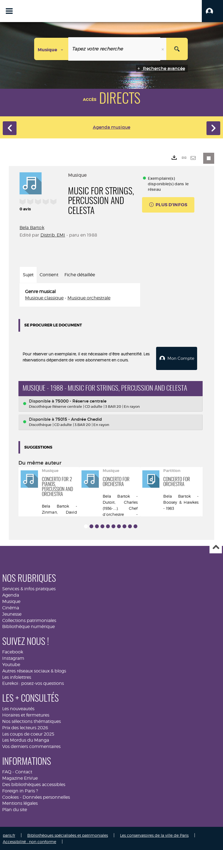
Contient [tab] (49, 274)
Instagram (13, 657)
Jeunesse (11, 613)
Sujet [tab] (28, 274)
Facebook (12, 651)
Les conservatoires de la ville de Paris (154, 834)
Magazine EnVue (20, 777)
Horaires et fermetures (25, 714)
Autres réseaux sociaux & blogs (34, 670)
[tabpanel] (80, 295)
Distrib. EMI (52, 235)
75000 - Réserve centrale (81, 400)
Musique (11, 601)
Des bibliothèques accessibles (33, 784)
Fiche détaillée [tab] (79, 274)
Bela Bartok (32, 227)
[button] (212, 11)
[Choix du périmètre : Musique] (51, 49)
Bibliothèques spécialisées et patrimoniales (67, 834)
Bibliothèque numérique (28, 626)
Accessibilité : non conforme (29, 841)
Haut (216, 547)
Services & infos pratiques (29, 588)
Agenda (10, 594)
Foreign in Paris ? (20, 790)
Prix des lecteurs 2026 (25, 727)
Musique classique (44, 298)
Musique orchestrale (88, 298)
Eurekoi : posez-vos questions (33, 682)
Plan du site (14, 809)
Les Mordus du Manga (25, 739)
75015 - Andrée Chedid (78, 418)
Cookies (10, 796)
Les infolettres (16, 676)
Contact (23, 771)
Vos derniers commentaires (31, 746)
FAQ (6, 771)
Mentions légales (20, 802)
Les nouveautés (18, 708)
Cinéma (10, 607)
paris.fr (9, 834)
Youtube (11, 664)
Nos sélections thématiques (31, 720)
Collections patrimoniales (29, 619)
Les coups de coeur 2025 (28, 733)
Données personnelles (46, 796)
